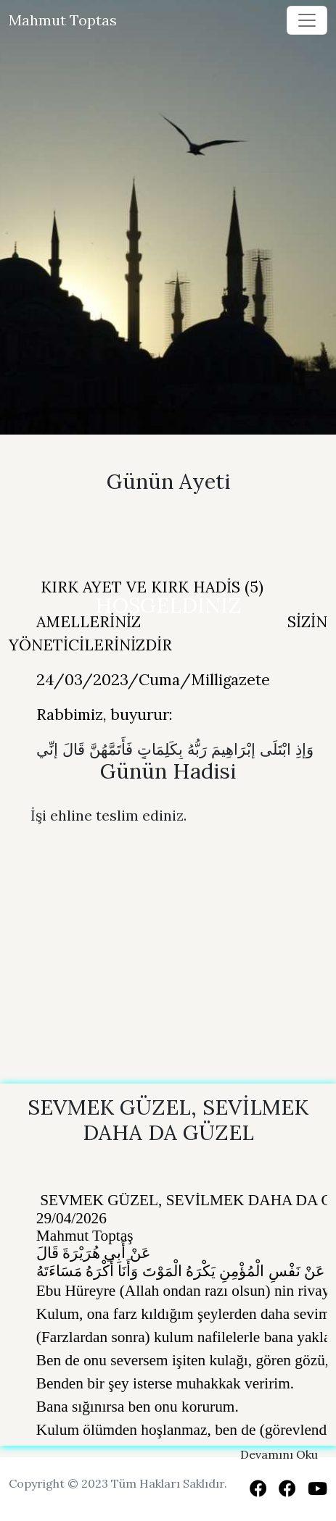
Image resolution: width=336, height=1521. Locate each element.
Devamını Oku (279, 1454)
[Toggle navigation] (307, 20)
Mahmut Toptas (63, 20)
